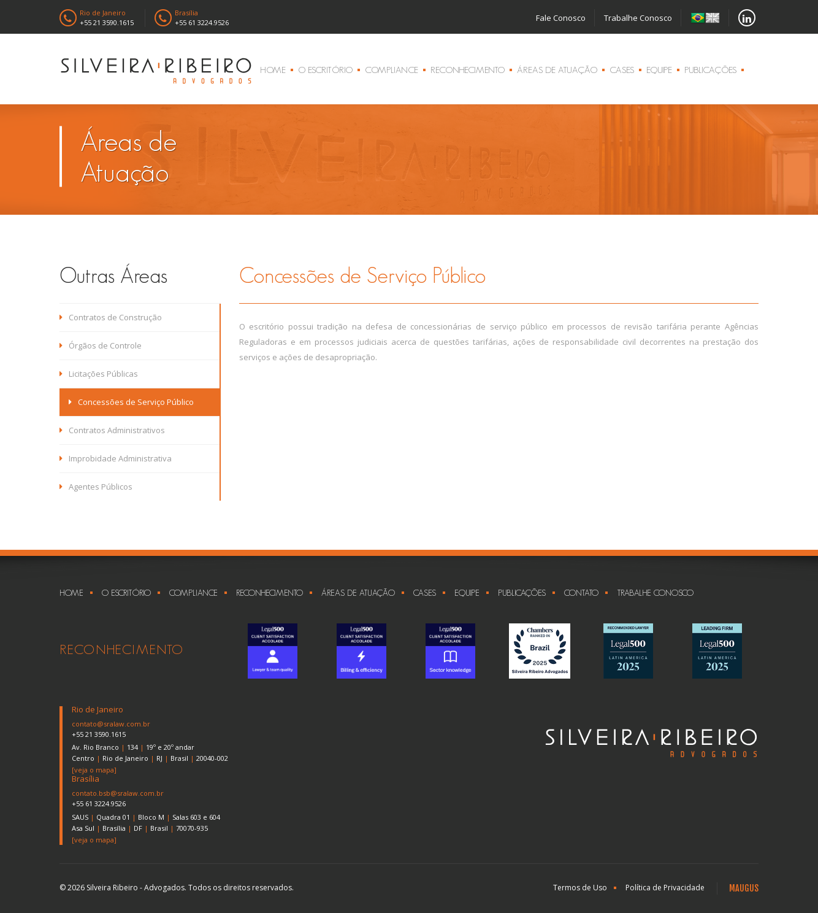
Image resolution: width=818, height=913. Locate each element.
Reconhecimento (467, 69)
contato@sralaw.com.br (111, 723)
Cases (622, 69)
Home (273, 69)
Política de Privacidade (665, 887)
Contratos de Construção (110, 317)
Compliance (391, 69)
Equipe (659, 69)
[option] (272, 651)
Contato (581, 593)
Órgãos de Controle (100, 345)
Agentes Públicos (95, 486)
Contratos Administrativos (112, 430)
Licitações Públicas (98, 373)
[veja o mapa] (94, 769)
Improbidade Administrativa (115, 458)
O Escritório (325, 69)
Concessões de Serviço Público (131, 401)
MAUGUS (744, 888)
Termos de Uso (580, 887)
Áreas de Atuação (557, 69)
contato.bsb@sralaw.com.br (118, 793)
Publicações (710, 69)
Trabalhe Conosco (638, 17)
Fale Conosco (561, 17)
